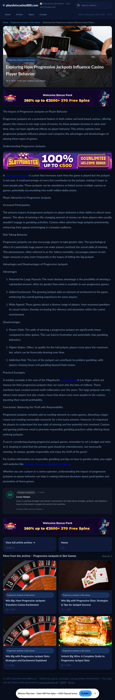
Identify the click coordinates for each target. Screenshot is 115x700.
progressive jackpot (16, 175)
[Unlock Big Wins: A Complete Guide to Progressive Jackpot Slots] (85, 642)
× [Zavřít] (95, 693)
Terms (71, 682)
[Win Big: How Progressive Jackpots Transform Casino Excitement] (29, 587)
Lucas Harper (23, 496)
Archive (19, 14)
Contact (43, 14)
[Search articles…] (95, 5)
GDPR (63, 682)
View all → (107, 556)
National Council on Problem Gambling (47, 464)
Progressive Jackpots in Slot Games (25, 22)
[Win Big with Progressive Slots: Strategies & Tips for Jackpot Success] (85, 587)
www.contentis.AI (48, 682)
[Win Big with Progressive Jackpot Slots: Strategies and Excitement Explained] (29, 642)
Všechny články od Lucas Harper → (30, 509)
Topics (31, 14)
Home (8, 14)
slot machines (68, 380)
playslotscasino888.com (22, 5)
